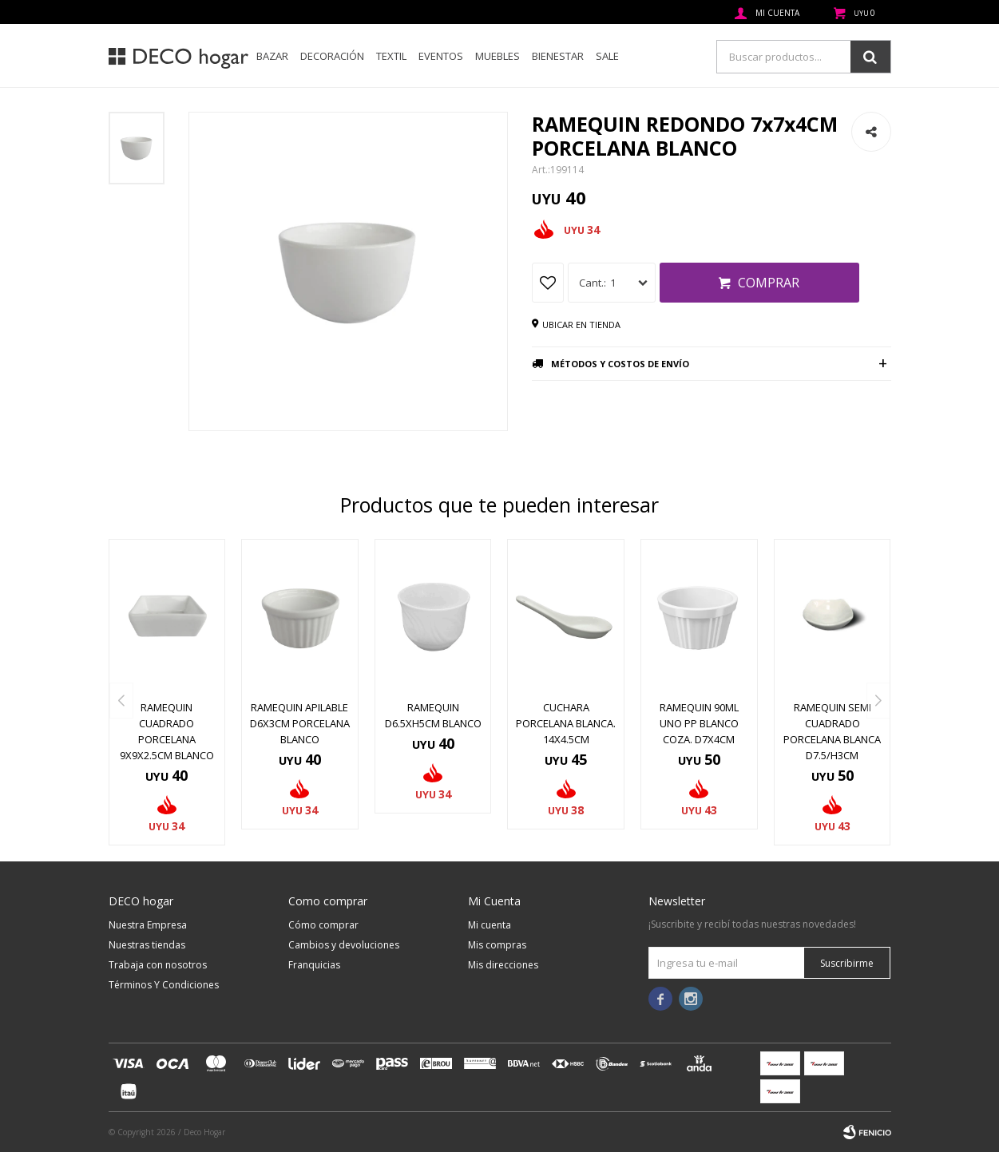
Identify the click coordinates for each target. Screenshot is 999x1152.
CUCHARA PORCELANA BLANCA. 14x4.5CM (566, 723)
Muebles (497, 56)
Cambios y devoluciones (343, 945)
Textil (391, 56)
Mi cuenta (489, 925)
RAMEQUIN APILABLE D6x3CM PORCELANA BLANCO (300, 723)
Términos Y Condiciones (164, 985)
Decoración (332, 56)
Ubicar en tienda (581, 325)
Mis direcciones (503, 965)
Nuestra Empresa (148, 925)
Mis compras (497, 945)
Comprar (768, 282)
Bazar (272, 56)
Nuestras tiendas (147, 945)
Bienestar (558, 56)
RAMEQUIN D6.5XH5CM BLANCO (433, 715)
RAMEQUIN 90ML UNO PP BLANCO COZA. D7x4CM (699, 723)
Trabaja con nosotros (158, 965)
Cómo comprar (323, 925)
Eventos (440, 56)
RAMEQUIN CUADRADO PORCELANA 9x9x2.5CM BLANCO (167, 731)
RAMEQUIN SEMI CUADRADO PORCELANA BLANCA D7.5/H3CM (832, 731)
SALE (607, 56)
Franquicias (314, 965)
